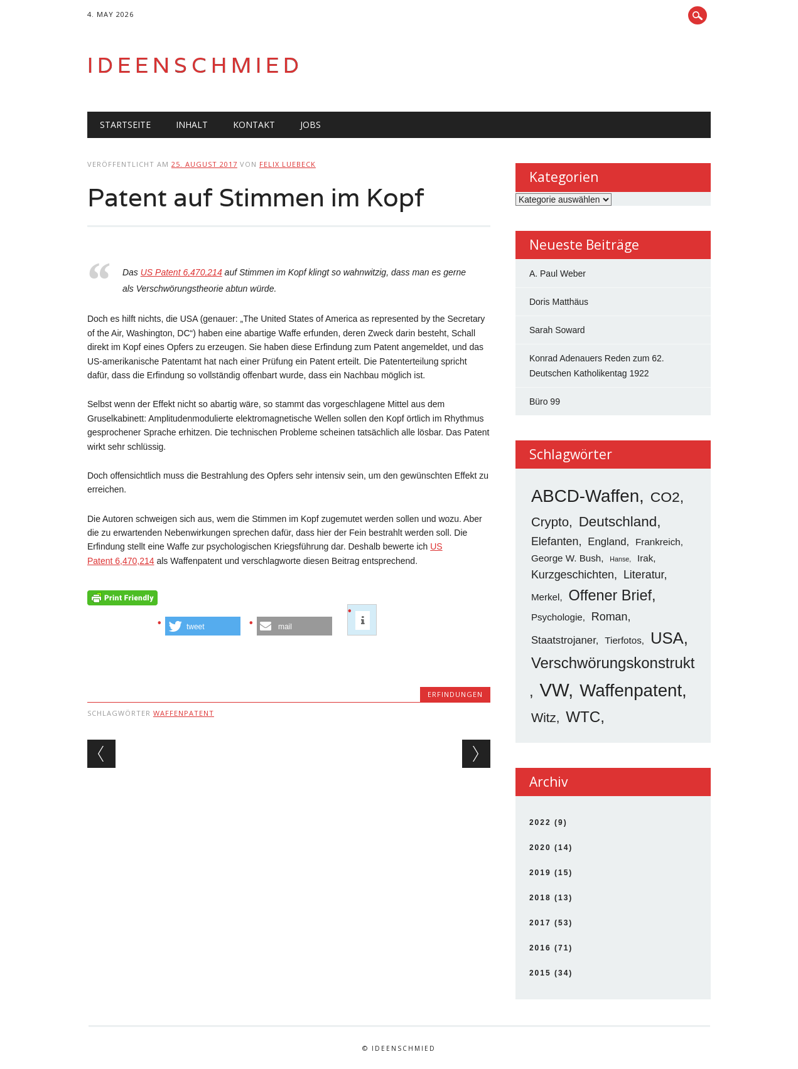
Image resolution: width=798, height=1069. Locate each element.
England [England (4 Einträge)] (607, 542)
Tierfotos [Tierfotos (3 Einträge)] (623, 640)
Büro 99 (544, 401)
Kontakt (254, 124)
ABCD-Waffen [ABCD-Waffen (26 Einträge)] (585, 496)
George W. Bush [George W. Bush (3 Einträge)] (566, 558)
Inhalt (192, 124)
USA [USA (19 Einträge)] (667, 638)
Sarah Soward (557, 330)
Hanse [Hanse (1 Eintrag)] (619, 559)
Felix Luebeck (287, 164)
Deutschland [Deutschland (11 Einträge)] (618, 521)
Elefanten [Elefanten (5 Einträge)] (555, 541)
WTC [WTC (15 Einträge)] (583, 716)
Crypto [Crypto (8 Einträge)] (550, 521)
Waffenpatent (183, 713)
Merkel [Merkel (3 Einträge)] (545, 597)
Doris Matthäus (558, 302)
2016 (540, 948)
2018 (540, 897)
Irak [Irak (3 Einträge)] (645, 558)
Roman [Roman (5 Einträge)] (609, 616)
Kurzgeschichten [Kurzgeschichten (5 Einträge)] (572, 574)
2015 (540, 973)
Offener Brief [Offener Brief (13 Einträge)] (610, 595)
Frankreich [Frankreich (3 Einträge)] (658, 541)
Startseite (125, 124)
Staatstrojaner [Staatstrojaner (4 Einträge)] (563, 640)
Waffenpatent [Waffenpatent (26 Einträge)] (631, 690)
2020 (540, 847)
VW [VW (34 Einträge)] (553, 689)
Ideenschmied (195, 65)
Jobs (310, 124)
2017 (540, 922)
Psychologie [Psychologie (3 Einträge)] (557, 617)
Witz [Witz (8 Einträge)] (543, 717)
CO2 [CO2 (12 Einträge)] (665, 497)
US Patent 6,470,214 (181, 272)
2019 (540, 872)
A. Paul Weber (557, 274)
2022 (540, 822)
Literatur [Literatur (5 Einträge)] (643, 574)
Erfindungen (455, 694)
